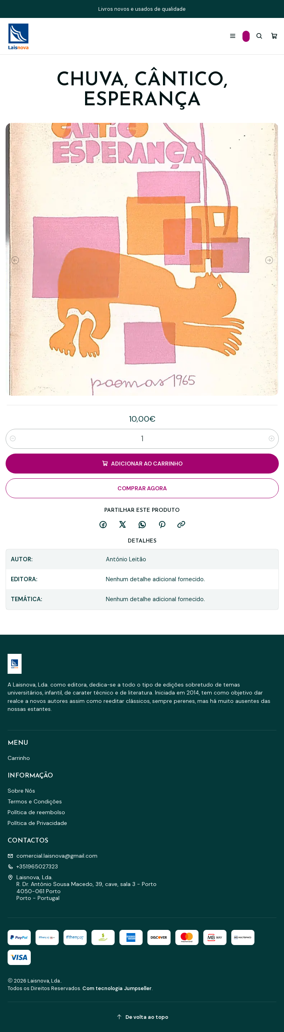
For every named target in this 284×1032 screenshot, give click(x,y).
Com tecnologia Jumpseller (117, 988)
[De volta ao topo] (142, 1017)
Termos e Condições (35, 801)
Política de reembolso (36, 812)
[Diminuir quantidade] (13, 438)
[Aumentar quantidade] (271, 438)
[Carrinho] (274, 36)
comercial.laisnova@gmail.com (52, 855)
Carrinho (19, 758)
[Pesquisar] (259, 36)
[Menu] (233, 36)
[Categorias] (246, 36)
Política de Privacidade (37, 823)
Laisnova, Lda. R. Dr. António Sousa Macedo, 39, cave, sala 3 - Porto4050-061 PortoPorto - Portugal (82, 888)
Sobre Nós (21, 790)
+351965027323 (33, 866)
